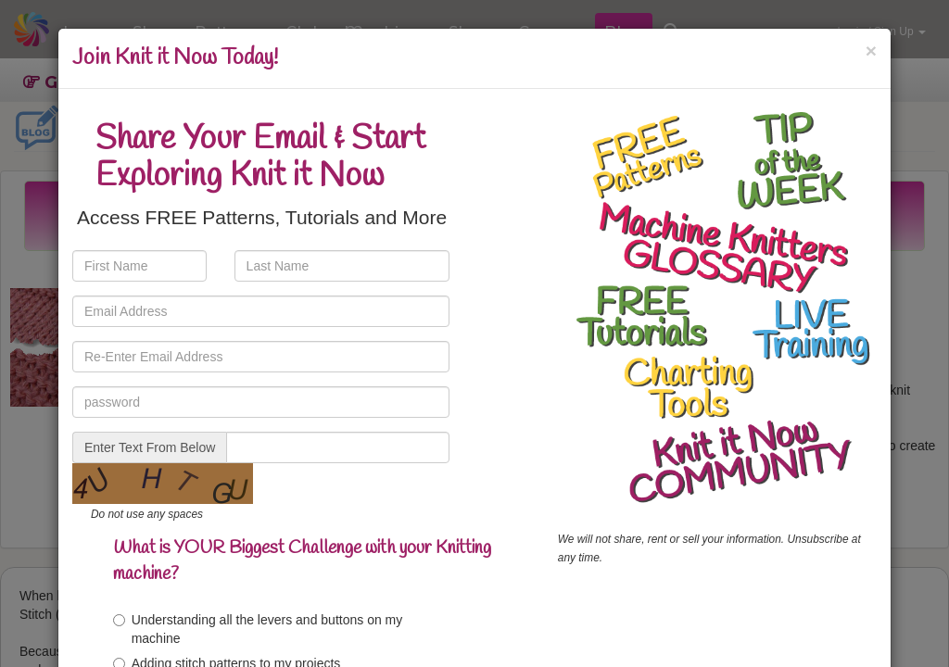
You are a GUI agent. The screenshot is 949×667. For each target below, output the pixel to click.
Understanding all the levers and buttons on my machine (258, 629)
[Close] (871, 50)
